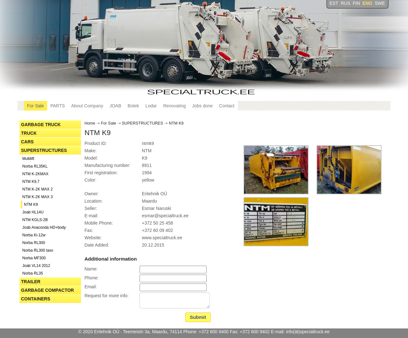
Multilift (28, 158)
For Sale (108, 123)
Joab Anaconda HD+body (44, 227)
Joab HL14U (33, 212)
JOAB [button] (115, 105)
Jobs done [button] (202, 105)
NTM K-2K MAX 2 (37, 189)
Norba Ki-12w (34, 235)
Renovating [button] (174, 105)
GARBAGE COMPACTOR (47, 290)
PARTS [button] (57, 105)
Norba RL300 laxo (37, 250)
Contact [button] (226, 105)
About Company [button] (87, 105)
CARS (27, 141)
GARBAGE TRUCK (41, 124)
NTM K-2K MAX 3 (37, 197)
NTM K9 (31, 204)
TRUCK (29, 133)
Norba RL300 (33, 243)
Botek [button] (133, 105)
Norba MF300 (34, 258)
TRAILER (30, 281)
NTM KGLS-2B (35, 220)
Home (89, 123)
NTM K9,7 (31, 181)
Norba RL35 (32, 273)
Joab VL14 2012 (36, 265)
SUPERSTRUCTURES (44, 150)
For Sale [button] (35, 105)
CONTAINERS (35, 298)
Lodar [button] (151, 105)
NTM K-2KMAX (35, 174)
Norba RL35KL (34, 166)
